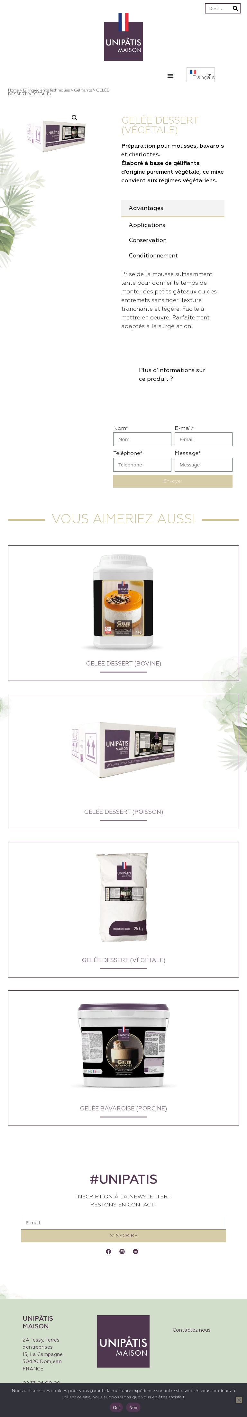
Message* (188, 453)
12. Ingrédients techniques (46, 90)
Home (13, 90)
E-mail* (184, 428)
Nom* (120, 428)
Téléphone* (127, 453)
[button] (201, 74)
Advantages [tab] (146, 208)
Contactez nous (192, 1330)
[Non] (239, 1400)
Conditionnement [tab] (153, 256)
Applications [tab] (147, 225)
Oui (116, 1407)
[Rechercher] (235, 8)
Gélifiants (83, 90)
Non (133, 1407)
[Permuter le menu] (170, 76)
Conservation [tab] (148, 240)
